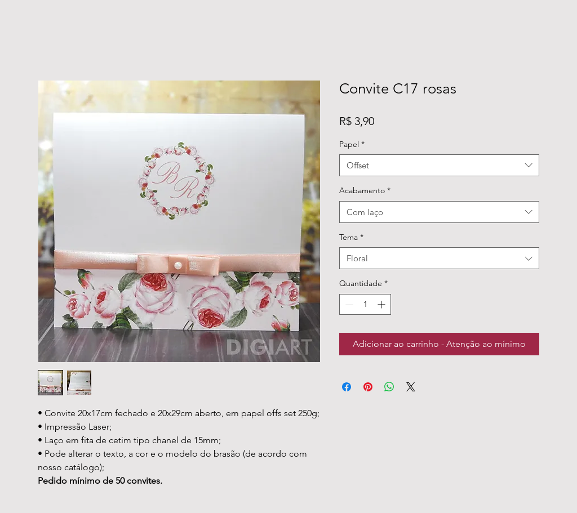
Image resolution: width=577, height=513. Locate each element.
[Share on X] (411, 387)
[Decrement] (348, 304)
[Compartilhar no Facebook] (346, 387)
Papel (352, 144)
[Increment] (382, 304)
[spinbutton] (365, 304)
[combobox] (439, 165)
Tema (351, 237)
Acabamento (364, 190)
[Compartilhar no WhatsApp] (389, 387)
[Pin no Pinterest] (368, 387)
